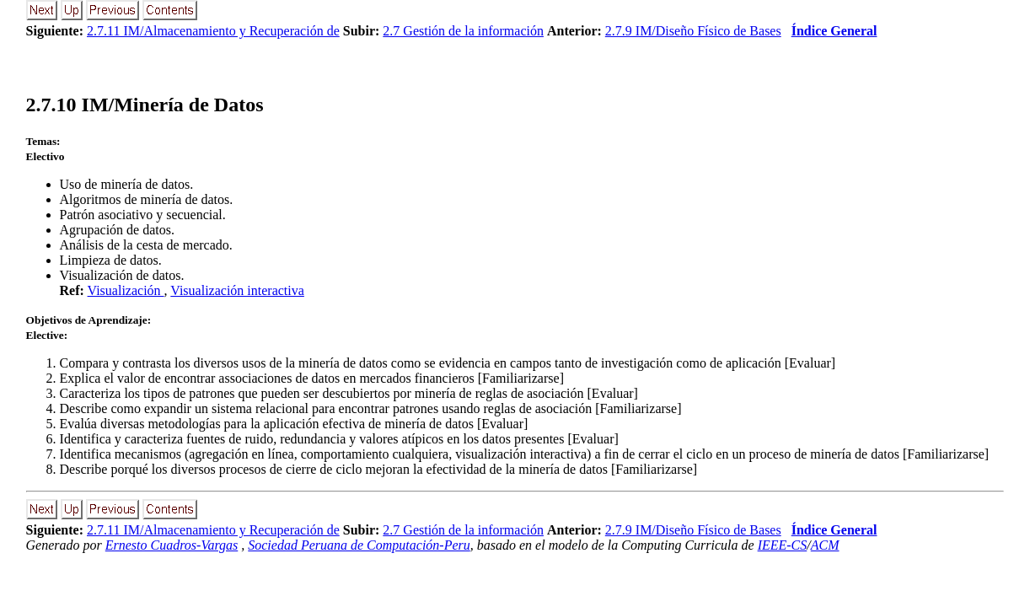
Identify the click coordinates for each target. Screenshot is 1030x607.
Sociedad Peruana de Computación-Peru (359, 545)
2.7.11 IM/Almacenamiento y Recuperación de (213, 31)
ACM (825, 545)
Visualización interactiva (237, 290)
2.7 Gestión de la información (463, 31)
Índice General (834, 31)
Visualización (126, 290)
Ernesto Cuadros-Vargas (172, 545)
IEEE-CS (782, 545)
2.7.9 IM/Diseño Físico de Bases (693, 31)
